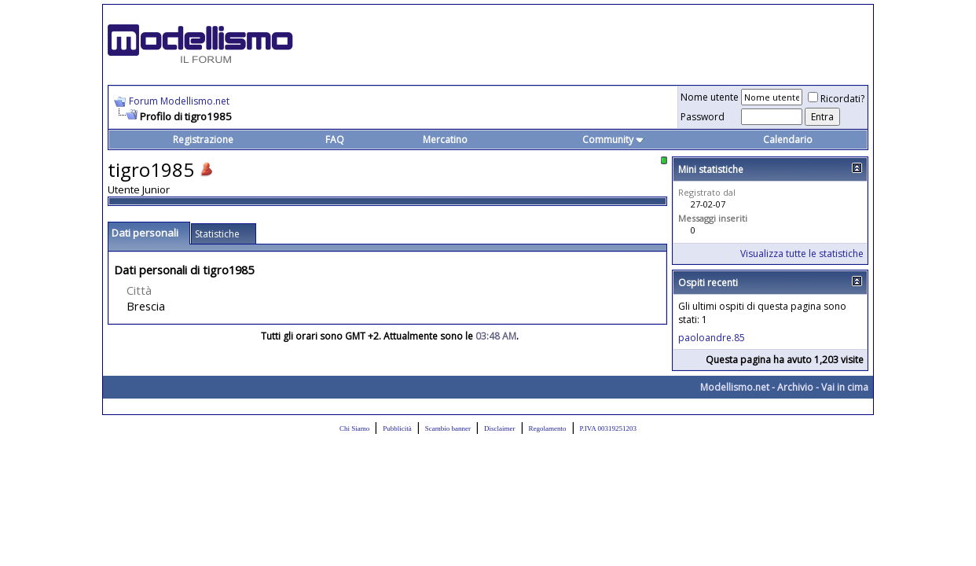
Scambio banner (448, 428)
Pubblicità (397, 428)
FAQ (334, 139)
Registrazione (203, 139)
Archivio (795, 387)
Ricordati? (836, 98)
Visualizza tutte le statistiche (802, 253)
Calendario (788, 139)
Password (703, 116)
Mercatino (445, 139)
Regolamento (548, 428)
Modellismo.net (734, 387)
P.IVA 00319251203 (608, 428)
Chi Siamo (354, 428)
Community (613, 139)
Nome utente (710, 97)
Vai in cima (844, 387)
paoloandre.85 (711, 337)
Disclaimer (500, 428)
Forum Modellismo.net (179, 101)
